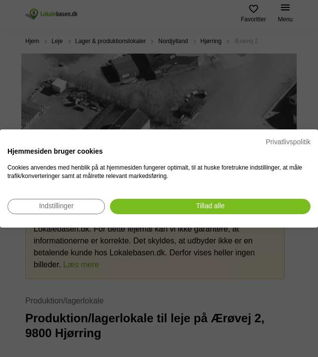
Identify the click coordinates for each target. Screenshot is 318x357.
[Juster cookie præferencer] (56, 206)
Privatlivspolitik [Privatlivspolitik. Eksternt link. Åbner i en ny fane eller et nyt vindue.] (288, 142)
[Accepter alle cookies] (210, 206)
